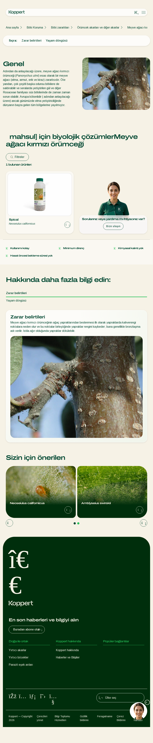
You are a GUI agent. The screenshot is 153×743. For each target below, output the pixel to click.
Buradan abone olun (28, 629)
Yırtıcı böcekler (18, 657)
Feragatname (104, 732)
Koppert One (111, 650)
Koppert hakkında (67, 650)
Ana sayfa (12, 27)
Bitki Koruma (35, 27)
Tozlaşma (15, 693)
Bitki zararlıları (60, 27)
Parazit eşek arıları (21, 664)
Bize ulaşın (113, 226)
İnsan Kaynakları (66, 664)
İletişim (60, 671)
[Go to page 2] (78, 523)
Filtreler (17, 156)
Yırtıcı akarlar (17, 650)
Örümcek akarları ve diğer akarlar (98, 27)
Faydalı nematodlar (21, 671)
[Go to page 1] (75, 523)
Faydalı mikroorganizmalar (25, 679)
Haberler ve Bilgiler (68, 657)
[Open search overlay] (136, 12)
